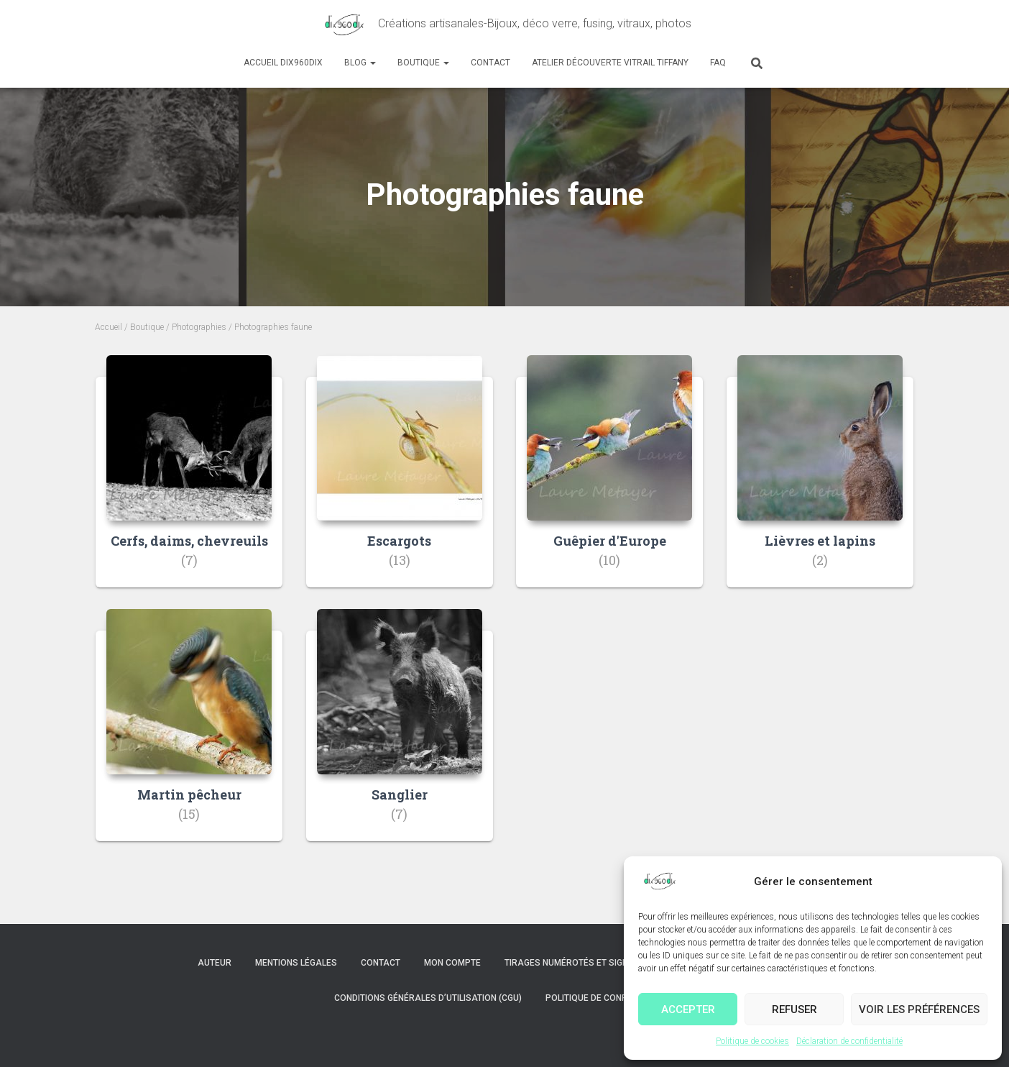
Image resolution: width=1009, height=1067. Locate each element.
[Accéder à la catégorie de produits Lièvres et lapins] (820, 482)
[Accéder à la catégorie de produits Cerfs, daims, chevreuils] (189, 482)
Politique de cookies (752, 1041)
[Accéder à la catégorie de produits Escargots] (399, 482)
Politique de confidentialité (610, 998)
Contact (490, 63)
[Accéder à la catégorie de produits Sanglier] (399, 736)
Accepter (688, 1009)
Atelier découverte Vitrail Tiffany (610, 63)
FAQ (718, 63)
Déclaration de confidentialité (849, 1041)
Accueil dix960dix (283, 63)
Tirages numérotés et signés (571, 963)
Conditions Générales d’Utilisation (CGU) (428, 998)
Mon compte (452, 963)
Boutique (423, 63)
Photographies (199, 327)
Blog (360, 63)
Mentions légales (296, 963)
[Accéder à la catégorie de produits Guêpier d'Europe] (609, 482)
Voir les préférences (919, 1009)
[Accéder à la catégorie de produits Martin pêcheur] (189, 736)
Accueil (108, 327)
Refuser (794, 1009)
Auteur (214, 963)
